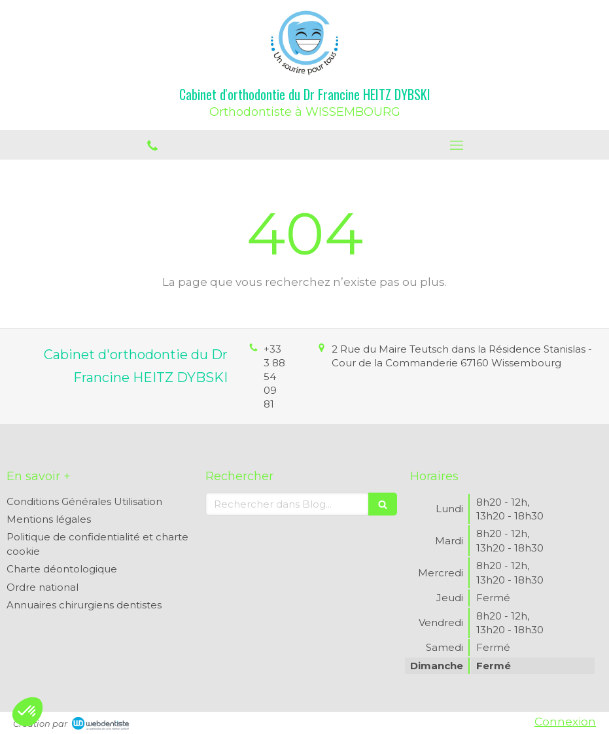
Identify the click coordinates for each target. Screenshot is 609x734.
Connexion (565, 721)
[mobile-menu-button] (457, 145)
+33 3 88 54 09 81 (274, 376)
